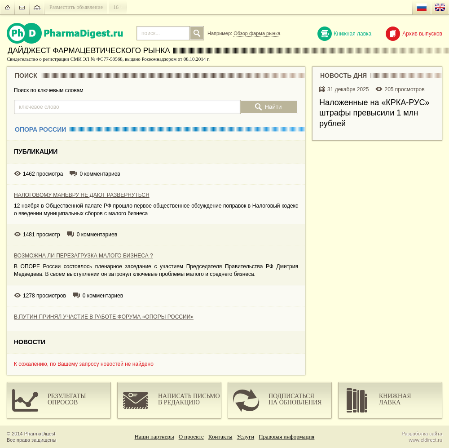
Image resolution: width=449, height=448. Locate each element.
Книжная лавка (344, 34)
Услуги (246, 436)
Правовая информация (286, 436)
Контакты (220, 436)
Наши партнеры (154, 436)
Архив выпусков (414, 34)
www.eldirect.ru (425, 440)
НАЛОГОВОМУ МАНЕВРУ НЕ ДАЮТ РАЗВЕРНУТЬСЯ (82, 195)
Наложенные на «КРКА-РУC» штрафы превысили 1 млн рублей (374, 113)
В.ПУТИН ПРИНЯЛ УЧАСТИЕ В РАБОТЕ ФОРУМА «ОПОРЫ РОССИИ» (104, 317)
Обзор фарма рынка (256, 33)
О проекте (191, 436)
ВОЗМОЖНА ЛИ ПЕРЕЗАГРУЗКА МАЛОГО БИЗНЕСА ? (83, 256)
